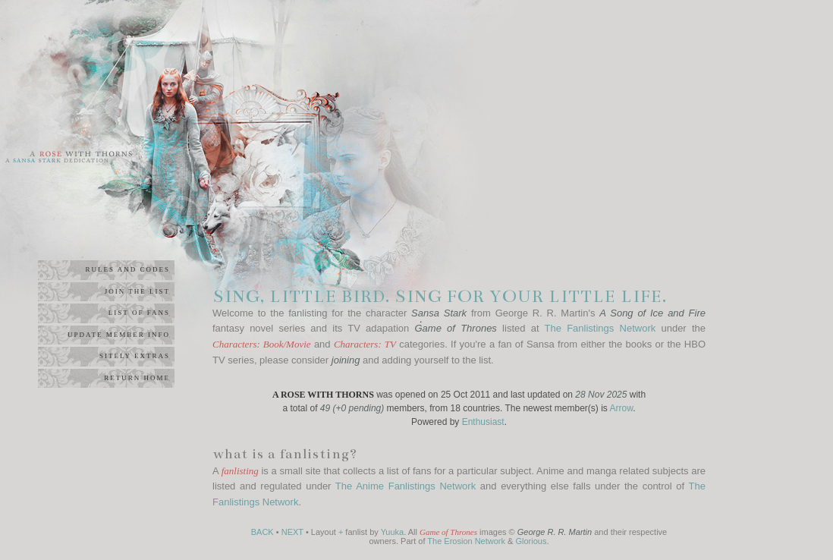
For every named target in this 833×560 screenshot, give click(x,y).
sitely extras (134, 356)
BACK (262, 531)
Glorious (530, 541)
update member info (119, 334)
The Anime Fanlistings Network (405, 486)
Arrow (621, 408)
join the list (137, 291)
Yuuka (392, 531)
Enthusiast (483, 422)
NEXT (292, 531)
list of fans (139, 312)
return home (137, 378)
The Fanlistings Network (600, 328)
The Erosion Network (466, 541)
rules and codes (127, 269)
